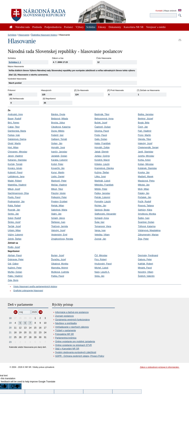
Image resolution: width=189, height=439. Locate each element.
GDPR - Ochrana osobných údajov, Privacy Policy (79, 356)
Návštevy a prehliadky (66, 323)
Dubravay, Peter (16, 259)
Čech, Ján (143, 127)
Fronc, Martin (144, 135)
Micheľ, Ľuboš (101, 267)
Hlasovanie (23, 35)
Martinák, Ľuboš (102, 180)
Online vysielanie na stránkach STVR (73, 345)
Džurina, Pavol (101, 131)
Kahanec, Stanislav (17, 160)
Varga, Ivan (100, 230)
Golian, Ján (56, 143)
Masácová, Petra (146, 180)
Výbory (80, 27)
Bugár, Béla (143, 122)
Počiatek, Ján (144, 197)
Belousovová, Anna (104, 118)
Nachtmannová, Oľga (18, 193)
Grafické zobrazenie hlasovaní (28, 290)
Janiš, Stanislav (145, 151)
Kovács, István (15, 168)
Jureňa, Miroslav (146, 156)
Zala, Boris (13, 280)
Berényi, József (145, 118)
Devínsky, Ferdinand (148, 255)
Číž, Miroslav (100, 255)
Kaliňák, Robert (145, 263)
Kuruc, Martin (57, 172)
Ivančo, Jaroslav (59, 151)
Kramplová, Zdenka (104, 168)
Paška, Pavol (57, 276)
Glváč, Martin (14, 143)
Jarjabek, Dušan (59, 156)
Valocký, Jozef (58, 230)
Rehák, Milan (57, 205)
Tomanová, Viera (102, 226)
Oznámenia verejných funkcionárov (72, 319)
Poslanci (68, 27)
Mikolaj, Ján (144, 185)
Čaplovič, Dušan (102, 127)
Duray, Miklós (57, 131)
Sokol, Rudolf (14, 218)
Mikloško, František (104, 185)
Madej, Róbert (15, 180)
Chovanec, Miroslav (17, 151)
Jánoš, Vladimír (15, 156)
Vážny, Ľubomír (15, 234)
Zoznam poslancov (64, 316)
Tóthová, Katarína (146, 226)
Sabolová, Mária (59, 210)
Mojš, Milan (143, 189)
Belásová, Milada (59, 118)
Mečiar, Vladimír (59, 185)
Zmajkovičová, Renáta (62, 239)
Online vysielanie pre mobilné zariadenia (75, 341)
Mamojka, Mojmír (59, 267)
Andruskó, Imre (15, 114)
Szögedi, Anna (101, 218)
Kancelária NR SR (133, 27)
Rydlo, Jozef (14, 247)
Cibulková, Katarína (61, 127)
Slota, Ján (99, 276)
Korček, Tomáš (15, 164)
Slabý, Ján (56, 214)
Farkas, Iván (14, 135)
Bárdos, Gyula (58, 114)
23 (10, 342)
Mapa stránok (170, 11)
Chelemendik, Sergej (148, 147)
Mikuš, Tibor (57, 189)
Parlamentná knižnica (65, 338)
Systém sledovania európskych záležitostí (75, 352)
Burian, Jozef (57, 255)
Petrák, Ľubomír (102, 197)
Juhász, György (102, 156)
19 (10, 323)
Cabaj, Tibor (14, 127)
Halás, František (102, 143)
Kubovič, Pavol (15, 172)
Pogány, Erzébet (59, 201)
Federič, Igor (57, 135)
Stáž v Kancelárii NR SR (67, 348)
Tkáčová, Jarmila (59, 226)
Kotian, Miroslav (146, 164)
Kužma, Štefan (101, 172)
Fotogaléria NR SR (64, 334)
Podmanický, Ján (16, 201)
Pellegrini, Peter (59, 197)
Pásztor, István (58, 193)
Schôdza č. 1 (15, 62)
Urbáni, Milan (14, 230)
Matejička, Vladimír (17, 185)
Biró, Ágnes (13, 122)
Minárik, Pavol (145, 267)
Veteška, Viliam (102, 234)
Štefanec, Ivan (58, 222)
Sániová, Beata (101, 210)
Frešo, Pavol (100, 135)
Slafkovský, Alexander (105, 214)
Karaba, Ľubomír (59, 160)
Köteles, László (101, 164)
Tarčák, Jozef (14, 226)
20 (10, 327)
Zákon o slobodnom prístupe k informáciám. (159, 367)
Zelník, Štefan (14, 239)
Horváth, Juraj (58, 147)
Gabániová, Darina (17, 139)
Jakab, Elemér (101, 151)
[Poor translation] (15, 386)
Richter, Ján (100, 205)
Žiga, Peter (143, 239)
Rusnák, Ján (14, 210)
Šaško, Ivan (144, 218)
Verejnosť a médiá (155, 27)
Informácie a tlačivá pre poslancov (72, 312)
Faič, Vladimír (144, 131)
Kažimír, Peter (15, 267)
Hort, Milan (13, 147)
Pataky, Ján (143, 193)
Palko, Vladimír (15, 276)
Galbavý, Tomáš (59, 139)
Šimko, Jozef (14, 222)
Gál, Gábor (13, 263)
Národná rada (22, 27)
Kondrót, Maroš (102, 160)
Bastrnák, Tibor (101, 114)
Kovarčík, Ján (58, 168)
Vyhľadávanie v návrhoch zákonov (72, 327)
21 (10, 332)
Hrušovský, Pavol (103, 263)
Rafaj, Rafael (14, 205)
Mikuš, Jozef (14, 189)
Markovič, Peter (58, 180)
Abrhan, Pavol (15, 255)
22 (10, 337)
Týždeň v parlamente (65, 330)
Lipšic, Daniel (57, 176)
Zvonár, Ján (100, 239)
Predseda (37, 27)
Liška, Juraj (100, 176)
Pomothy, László (102, 201)
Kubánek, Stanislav (147, 168)
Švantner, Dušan (146, 222)
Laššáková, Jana (16, 176)
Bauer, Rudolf (14, 118)
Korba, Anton (144, 160)
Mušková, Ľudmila (60, 272)
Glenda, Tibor (144, 139)
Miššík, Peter (100, 189)
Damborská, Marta (17, 131)
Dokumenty (115, 27)
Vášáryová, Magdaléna (149, 230)
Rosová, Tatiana (146, 205)
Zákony (102, 27)
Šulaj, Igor (99, 222)
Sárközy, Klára (145, 210)
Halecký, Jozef (145, 143)
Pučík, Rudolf (144, 201)
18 (10, 318)
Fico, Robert (100, 259)
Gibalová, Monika (59, 263)
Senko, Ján (13, 214)
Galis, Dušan (100, 139)
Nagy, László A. (102, 272)
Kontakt (159, 11)
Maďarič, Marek (145, 176)
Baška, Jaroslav (146, 114)
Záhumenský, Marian (148, 234)
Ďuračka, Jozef (58, 259)
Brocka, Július (58, 122)
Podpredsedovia (52, 27)
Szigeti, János (58, 218)
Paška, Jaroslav (102, 193)
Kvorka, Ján (144, 172)
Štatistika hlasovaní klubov (44, 35)
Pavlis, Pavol (14, 197)
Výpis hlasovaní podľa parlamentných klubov (35, 286)
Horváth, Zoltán (102, 147)
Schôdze (12, 35)
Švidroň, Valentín (146, 276)
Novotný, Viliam (145, 272)
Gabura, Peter (145, 259)
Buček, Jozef (100, 122)
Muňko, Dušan (15, 272)
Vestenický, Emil (59, 234)
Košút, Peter (57, 164)
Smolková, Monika (147, 214)
